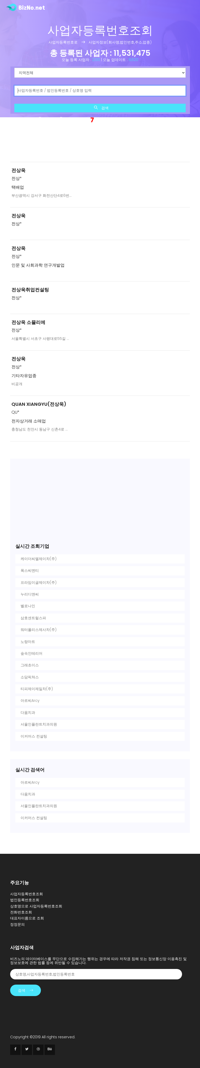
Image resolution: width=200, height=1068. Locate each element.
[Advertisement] (100, 144)
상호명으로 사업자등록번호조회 (36, 906)
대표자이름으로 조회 (27, 918)
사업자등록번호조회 (26, 894)
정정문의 (17, 924)
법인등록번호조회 (24, 900)
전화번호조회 (21, 912)
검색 (101, 108)
